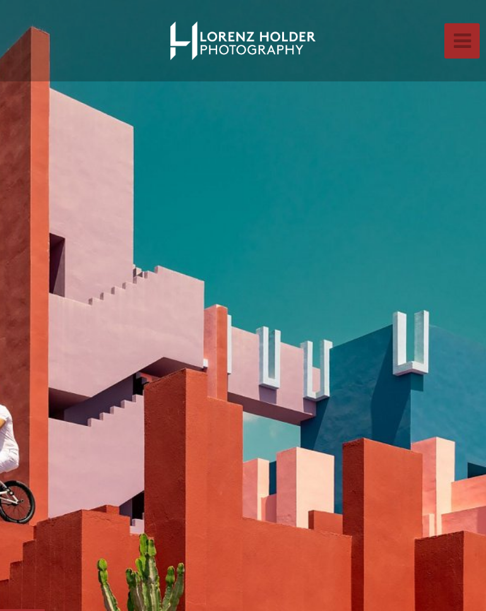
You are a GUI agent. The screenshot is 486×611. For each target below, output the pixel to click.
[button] (38, 305)
